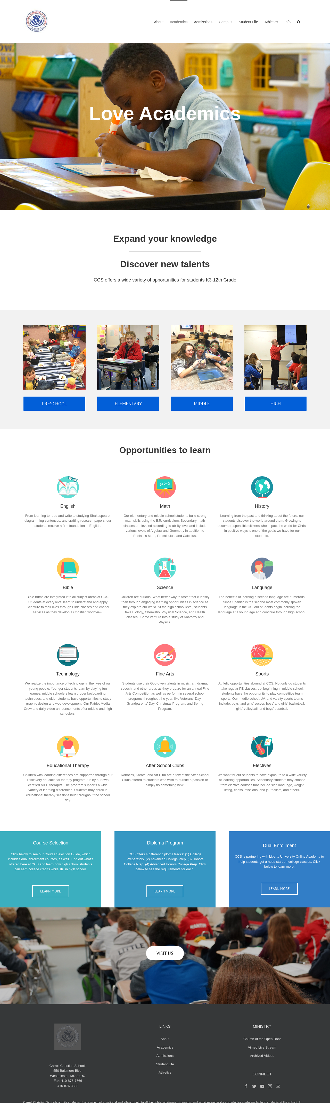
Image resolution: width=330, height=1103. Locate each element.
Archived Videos (262, 1056)
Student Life (165, 1064)
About (165, 1039)
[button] (298, 21)
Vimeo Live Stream (262, 1047)
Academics (165, 1047)
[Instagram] (270, 1086)
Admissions (165, 1056)
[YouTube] (262, 1086)
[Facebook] (246, 1086)
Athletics (165, 1072)
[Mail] (278, 1086)
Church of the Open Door (262, 1039)
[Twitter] (254, 1086)
